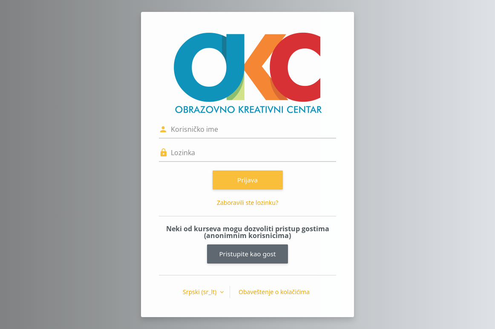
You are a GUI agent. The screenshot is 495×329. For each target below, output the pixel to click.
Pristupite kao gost (247, 254)
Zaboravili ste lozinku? (247, 203)
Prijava (247, 180)
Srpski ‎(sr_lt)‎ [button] (200, 292)
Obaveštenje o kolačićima (274, 292)
